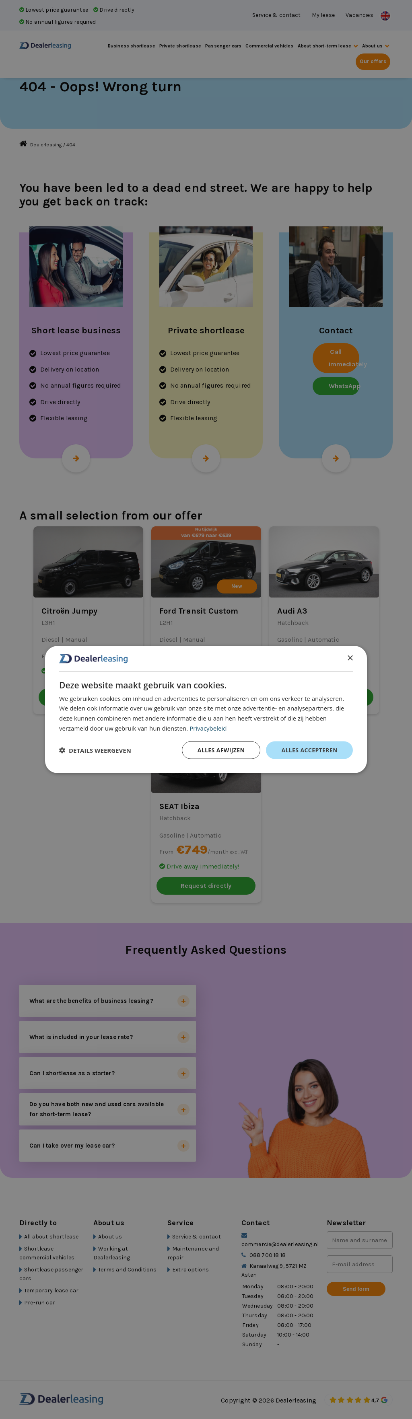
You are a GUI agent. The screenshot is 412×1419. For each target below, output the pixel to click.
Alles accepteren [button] (309, 750)
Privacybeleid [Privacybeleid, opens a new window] (208, 728)
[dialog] (206, 709)
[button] (95, 749)
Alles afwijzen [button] (221, 750)
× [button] (350, 658)
